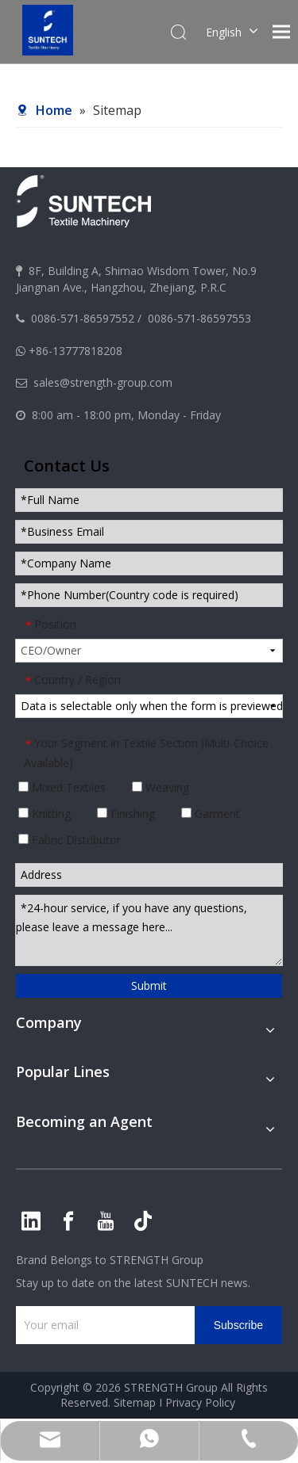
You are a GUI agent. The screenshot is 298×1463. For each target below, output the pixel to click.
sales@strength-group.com (102, 382)
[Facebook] (68, 1221)
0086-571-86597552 (82, 318)
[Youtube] (106, 1221)
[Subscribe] (238, 1325)
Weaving (160, 787)
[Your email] (101, 1325)
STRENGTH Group (154, 1259)
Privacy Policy (200, 1402)
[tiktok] (143, 1221)
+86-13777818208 (75, 350)
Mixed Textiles (62, 787)
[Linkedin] (31, 1221)
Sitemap (135, 1402)
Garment (210, 813)
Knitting (44, 813)
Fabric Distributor (69, 839)
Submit (149, 985)
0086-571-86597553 (199, 318)
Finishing (126, 813)
